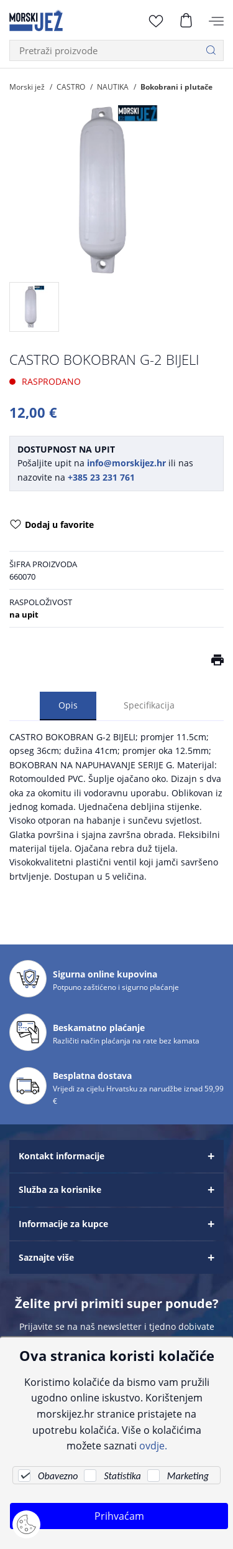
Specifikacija (149, 705)
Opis (68, 705)
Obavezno (58, 1476)
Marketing (188, 1476)
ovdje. (153, 1445)
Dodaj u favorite (52, 525)
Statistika (122, 1476)
